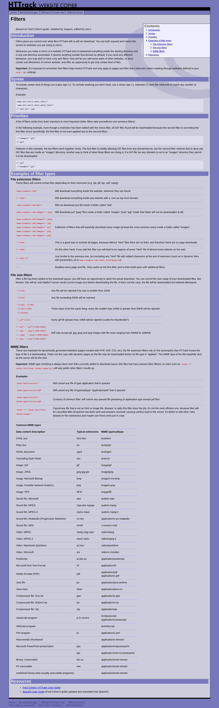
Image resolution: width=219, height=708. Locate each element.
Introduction (154, 30)
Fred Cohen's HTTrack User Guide (41, 677)
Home (13, 12)
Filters (18, 19)
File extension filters (162, 44)
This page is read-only (22, 695)
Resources (153, 54)
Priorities (152, 37)
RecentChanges (29, 12)
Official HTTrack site (53, 12)
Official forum (75, 12)
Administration (74, 695)
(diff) (107, 700)
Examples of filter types (159, 40)
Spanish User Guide (34, 681)
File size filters (160, 47)
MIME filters (158, 51)
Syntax (151, 33)
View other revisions (50, 695)
